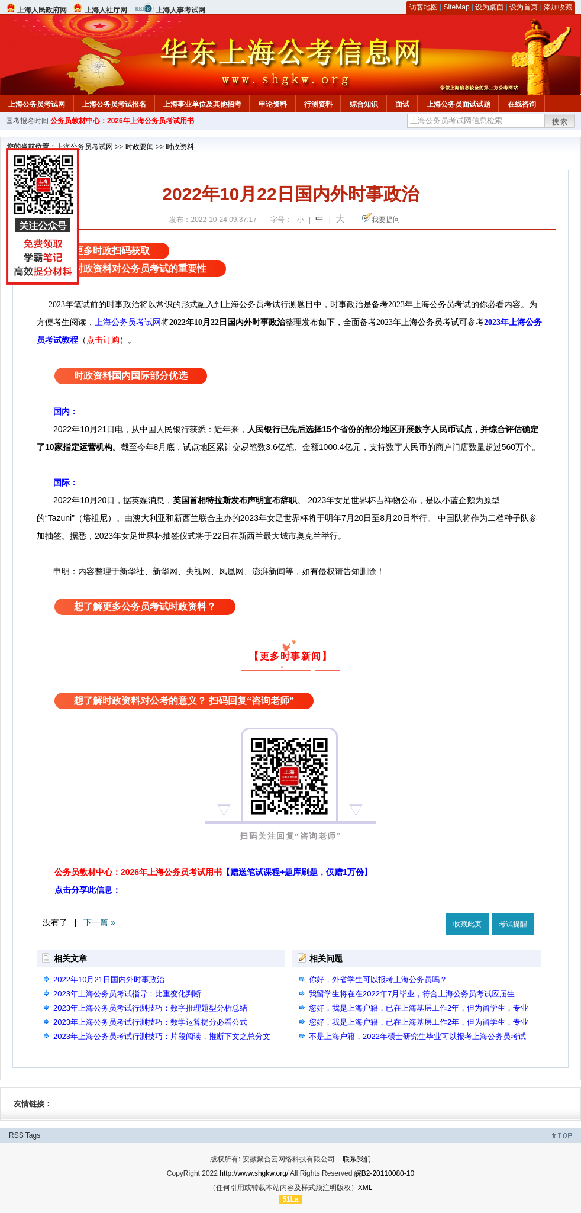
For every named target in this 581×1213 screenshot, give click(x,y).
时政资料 (180, 147)
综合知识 (364, 104)
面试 (402, 104)
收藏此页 (467, 924)
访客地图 (423, 7)
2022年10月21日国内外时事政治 (108, 979)
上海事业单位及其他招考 (202, 104)
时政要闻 (139, 147)
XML (365, 1187)
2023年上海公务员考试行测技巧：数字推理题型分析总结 (150, 1007)
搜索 (560, 122)
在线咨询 (522, 104)
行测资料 (318, 104)
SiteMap (457, 7)
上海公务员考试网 (36, 104)
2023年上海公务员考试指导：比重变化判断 (127, 993)
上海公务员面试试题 (458, 104)
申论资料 (273, 104)
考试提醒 (513, 924)
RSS (16, 1135)
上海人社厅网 (106, 10)
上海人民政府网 (42, 10)
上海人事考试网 (180, 10)
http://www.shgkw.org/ (254, 1173)
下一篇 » (99, 922)
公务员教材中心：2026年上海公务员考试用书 (122, 121)
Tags (32, 1135)
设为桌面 (489, 7)
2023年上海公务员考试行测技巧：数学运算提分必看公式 (150, 1022)
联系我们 (357, 1159)
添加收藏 (558, 7)
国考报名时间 (27, 121)
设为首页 (523, 7)
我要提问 (386, 219)
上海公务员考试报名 (114, 104)
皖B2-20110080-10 (384, 1173)
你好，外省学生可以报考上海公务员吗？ (378, 979)
